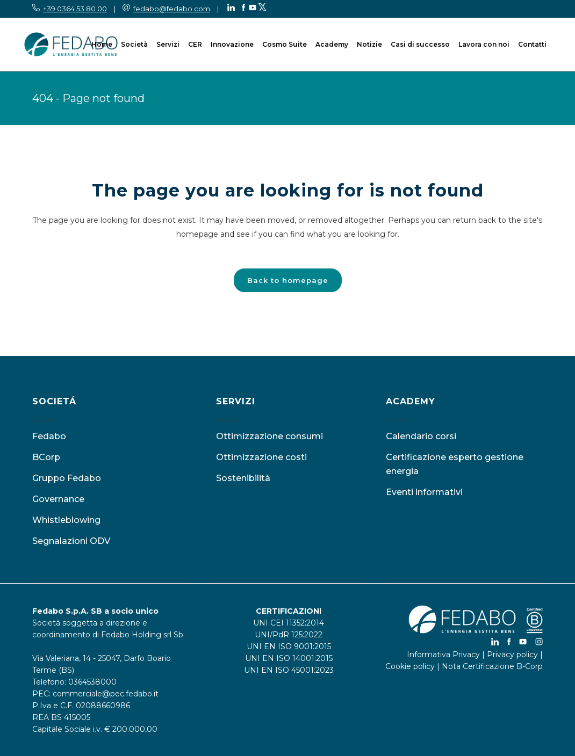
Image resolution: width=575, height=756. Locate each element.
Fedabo (49, 436)
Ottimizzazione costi (261, 457)
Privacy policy (512, 654)
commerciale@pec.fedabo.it (106, 694)
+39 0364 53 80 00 (75, 8)
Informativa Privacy (443, 654)
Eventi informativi (424, 492)
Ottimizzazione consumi (269, 436)
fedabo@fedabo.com (171, 8)
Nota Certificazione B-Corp (492, 666)
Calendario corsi (421, 436)
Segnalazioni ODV (71, 541)
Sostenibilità (243, 478)
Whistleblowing (66, 520)
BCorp (46, 457)
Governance (58, 499)
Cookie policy (410, 666)
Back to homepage (287, 280)
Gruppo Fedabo (66, 478)
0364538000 (92, 682)
